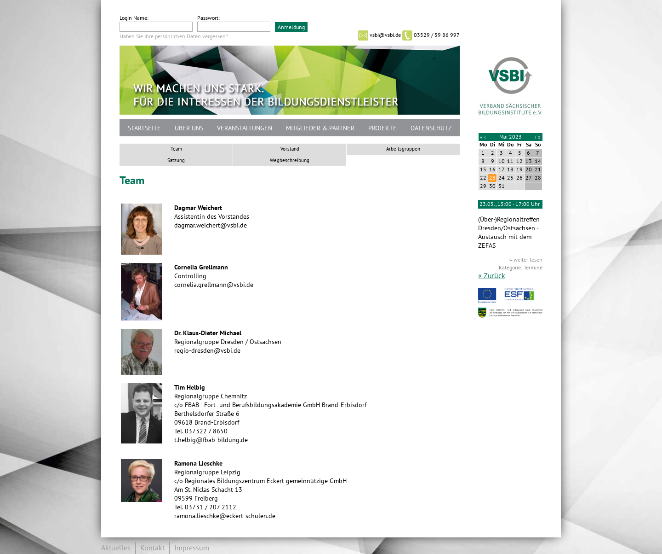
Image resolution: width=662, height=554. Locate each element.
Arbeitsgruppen (403, 149)
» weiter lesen (525, 260)
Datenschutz (431, 128)
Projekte (382, 128)
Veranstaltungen (244, 128)
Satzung (176, 160)
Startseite (144, 128)
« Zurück (491, 276)
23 (492, 178)
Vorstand (289, 149)
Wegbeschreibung (289, 160)
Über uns (189, 128)
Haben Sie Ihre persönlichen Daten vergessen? (174, 36)
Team (176, 149)
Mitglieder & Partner (320, 128)
